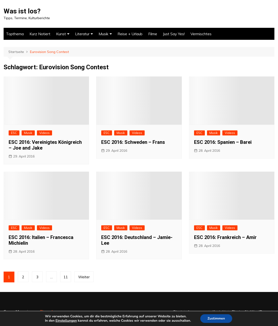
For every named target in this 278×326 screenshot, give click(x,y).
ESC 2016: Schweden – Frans (133, 142)
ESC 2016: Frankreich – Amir (225, 237)
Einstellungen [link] (66, 320)
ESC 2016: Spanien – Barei (223, 142)
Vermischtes (201, 33)
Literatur (82, 33)
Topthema (15, 33)
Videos (44, 133)
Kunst (61, 33)
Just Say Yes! (174, 33)
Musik (103, 33)
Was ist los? (22, 11)
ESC (14, 133)
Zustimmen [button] (216, 318)
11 (66, 277)
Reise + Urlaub (130, 33)
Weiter (84, 277)
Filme (152, 33)
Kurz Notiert (40, 33)
